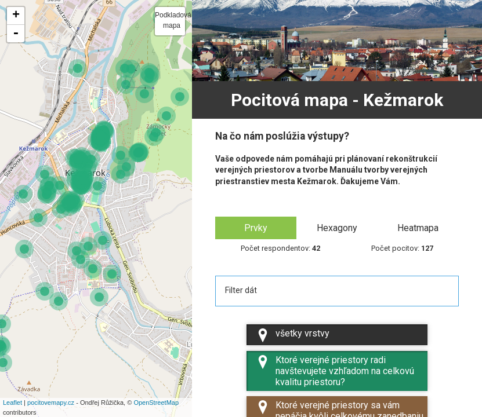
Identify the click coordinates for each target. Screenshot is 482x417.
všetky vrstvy (292, 335)
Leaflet (12, 402)
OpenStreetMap (156, 402)
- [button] (16, 33)
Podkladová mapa (170, 20)
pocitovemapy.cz (50, 402)
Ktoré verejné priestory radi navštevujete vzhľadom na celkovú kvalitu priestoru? (335, 371)
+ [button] (16, 15)
